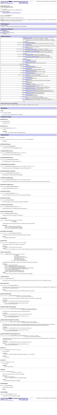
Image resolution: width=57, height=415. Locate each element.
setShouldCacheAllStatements (29, 92)
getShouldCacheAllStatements (29, 69)
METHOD (12, 3)
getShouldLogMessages (27, 71)
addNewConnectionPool (27, 38)
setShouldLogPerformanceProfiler (29, 95)
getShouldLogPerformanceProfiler (29, 74)
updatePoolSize (26, 104)
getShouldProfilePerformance (29, 76)
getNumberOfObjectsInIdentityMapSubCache (31, 53)
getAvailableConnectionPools (29, 44)
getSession (25, 67)
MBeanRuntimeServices (7, 12)
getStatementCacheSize (27, 81)
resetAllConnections (27, 83)
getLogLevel (25, 48)
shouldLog (25, 102)
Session (8, 33)
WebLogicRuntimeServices (16, 12)
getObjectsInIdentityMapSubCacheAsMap (30, 59)
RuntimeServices (4, 31)
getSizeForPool (26, 78)
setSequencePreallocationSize (29, 90)
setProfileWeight (26, 88)
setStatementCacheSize (27, 99)
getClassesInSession (27, 46)
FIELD (7, 3)
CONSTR (9, 3)
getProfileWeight (26, 62)
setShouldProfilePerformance (29, 97)
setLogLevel (25, 85)
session (6, 26)
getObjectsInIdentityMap (28, 56)
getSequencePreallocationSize (29, 64)
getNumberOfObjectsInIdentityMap (29, 51)
